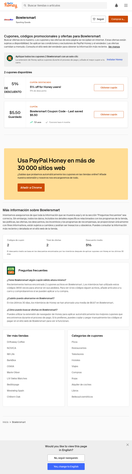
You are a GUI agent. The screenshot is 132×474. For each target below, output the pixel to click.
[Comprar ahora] (118, 19)
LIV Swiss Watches (17, 378)
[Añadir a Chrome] (31, 187)
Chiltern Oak (13, 396)
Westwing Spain (15, 390)
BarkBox (11, 360)
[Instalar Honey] (115, 59)
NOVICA (11, 348)
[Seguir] (98, 19)
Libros (75, 390)
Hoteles (76, 360)
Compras (77, 372)
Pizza (74, 341)
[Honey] (11, 5)
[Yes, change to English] (66, 466)
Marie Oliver (13, 372)
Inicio (5, 422)
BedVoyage (13, 384)
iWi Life (11, 354)
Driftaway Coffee (16, 341)
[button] (126, 5)
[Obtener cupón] (109, 87)
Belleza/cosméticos (82, 396)
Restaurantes (79, 348)
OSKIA (10, 366)
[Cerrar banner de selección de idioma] (127, 444)
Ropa (74, 378)
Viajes (75, 366)
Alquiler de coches (81, 384)
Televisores (78, 354)
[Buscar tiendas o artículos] (64, 5)
